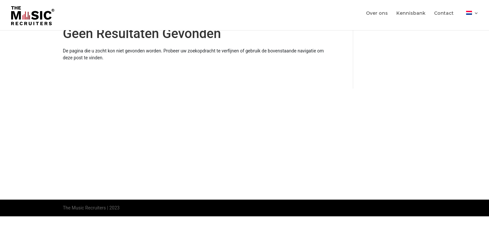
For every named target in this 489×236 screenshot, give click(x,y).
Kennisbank (411, 13)
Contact (444, 13)
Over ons (377, 13)
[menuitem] (472, 18)
